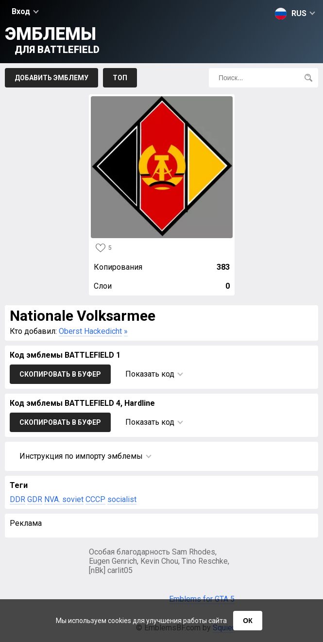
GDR (34, 499)
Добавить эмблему (51, 78)
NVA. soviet (64, 499)
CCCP (95, 499)
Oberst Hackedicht (90, 331)
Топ (120, 78)
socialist (121, 499)
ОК (247, 621)
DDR (17, 499)
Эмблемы (52, 39)
